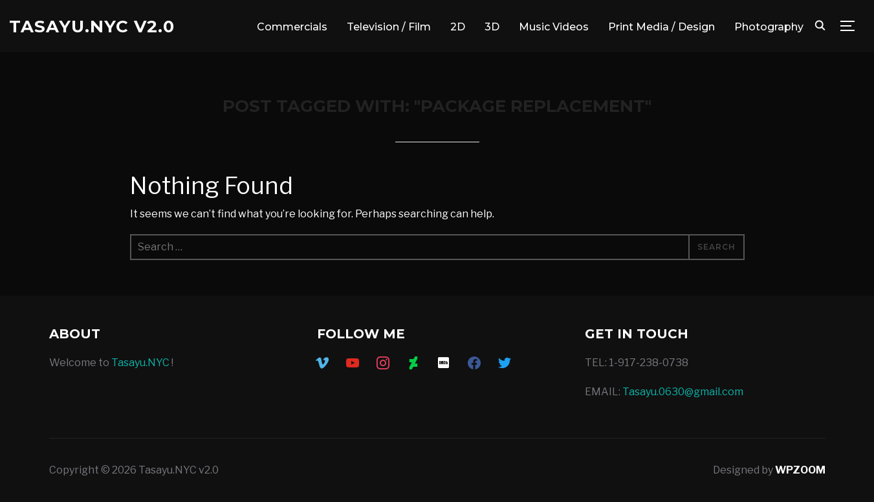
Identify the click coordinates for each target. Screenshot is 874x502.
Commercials (292, 27)
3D (492, 27)
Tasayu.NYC (140, 362)
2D (457, 27)
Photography (768, 27)
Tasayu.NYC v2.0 (92, 26)
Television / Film (389, 27)
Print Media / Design (661, 27)
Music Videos (554, 27)
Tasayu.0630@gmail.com (682, 392)
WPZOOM (800, 470)
